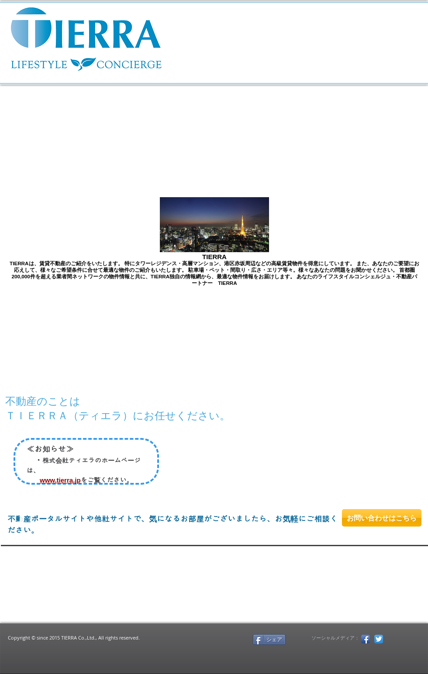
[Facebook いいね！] (216, 639)
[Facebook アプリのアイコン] (365, 639)
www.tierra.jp (60, 480)
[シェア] (269, 639)
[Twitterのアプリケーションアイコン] (378, 639)
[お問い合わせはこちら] (381, 518)
